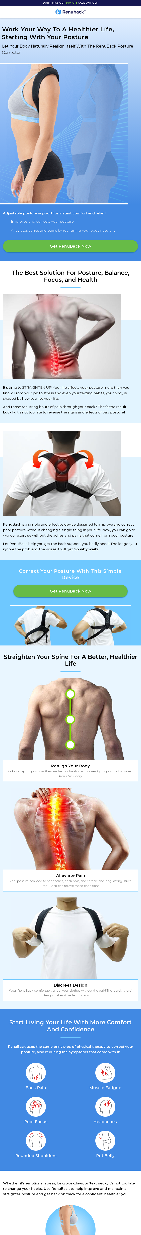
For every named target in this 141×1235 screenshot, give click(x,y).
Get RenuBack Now (70, 246)
